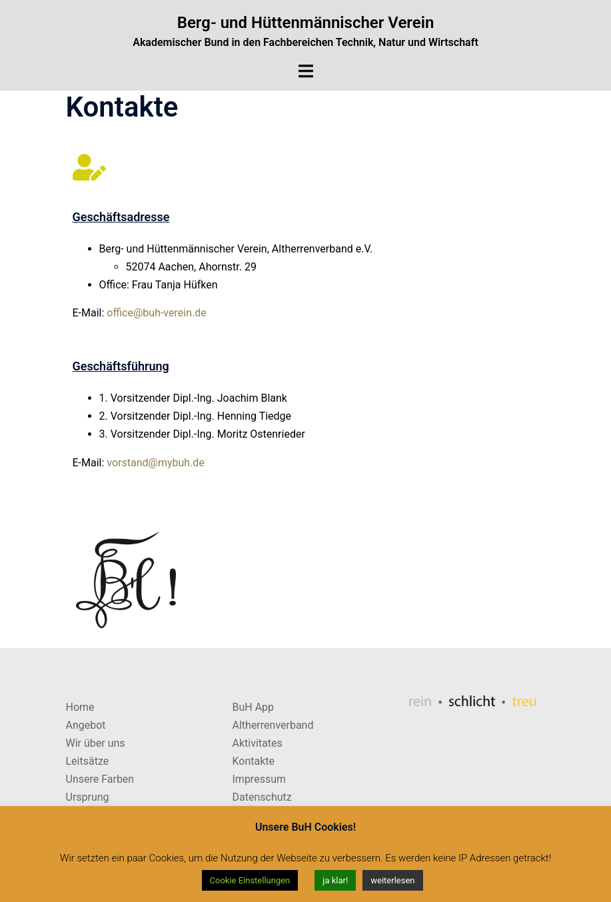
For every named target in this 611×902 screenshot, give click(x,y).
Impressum (260, 779)
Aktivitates (258, 743)
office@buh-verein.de (156, 312)
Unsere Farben (100, 779)
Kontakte (254, 761)
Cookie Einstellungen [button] (250, 880)
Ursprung (87, 797)
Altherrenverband (273, 725)
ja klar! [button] (335, 880)
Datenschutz (262, 797)
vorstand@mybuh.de (156, 462)
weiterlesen (392, 880)
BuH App (254, 707)
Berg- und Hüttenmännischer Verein (305, 22)
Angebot (86, 725)
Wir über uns (95, 743)
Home (80, 707)
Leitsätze (87, 761)
